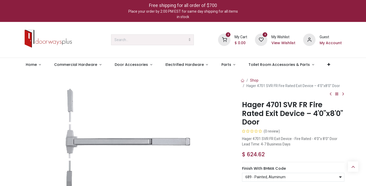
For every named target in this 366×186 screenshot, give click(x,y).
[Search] (190, 40)
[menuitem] (33, 65)
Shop (254, 80)
